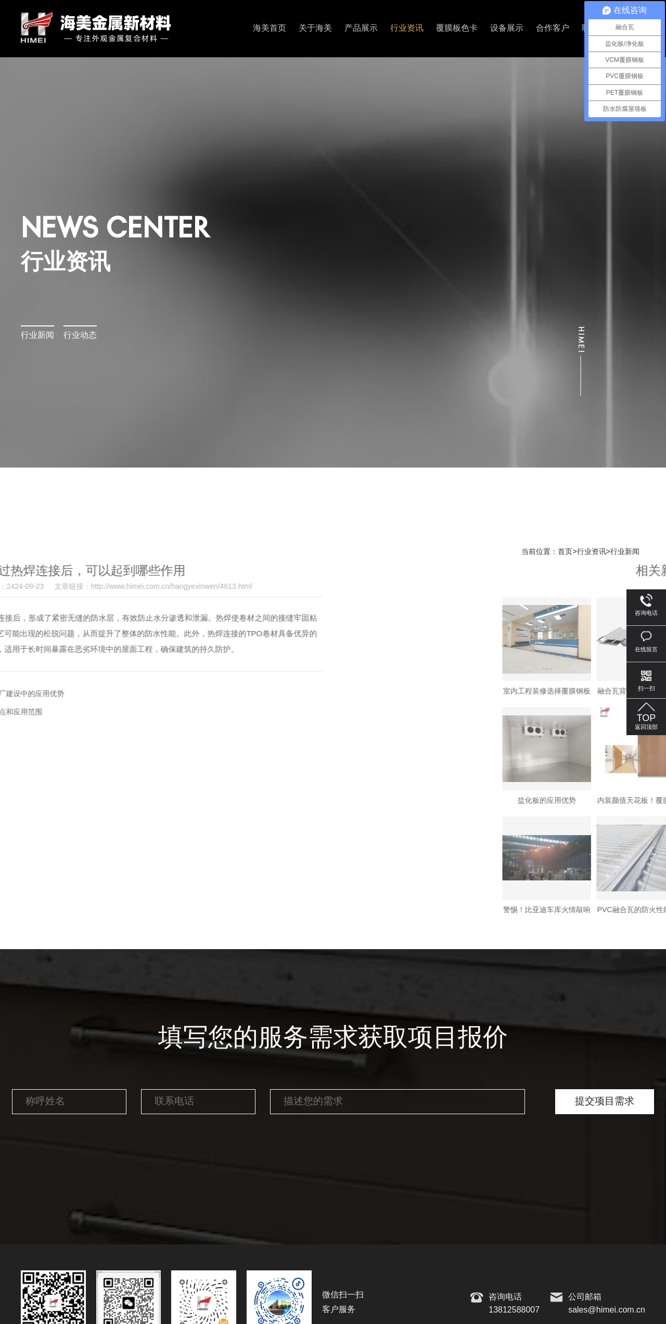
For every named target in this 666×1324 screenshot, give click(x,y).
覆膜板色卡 (457, 28)
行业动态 (80, 335)
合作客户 (552, 28)
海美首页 (269, 28)
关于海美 (315, 28)
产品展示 (361, 28)
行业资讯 (407, 28)
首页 (565, 552)
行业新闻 (37, 335)
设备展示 (506, 28)
